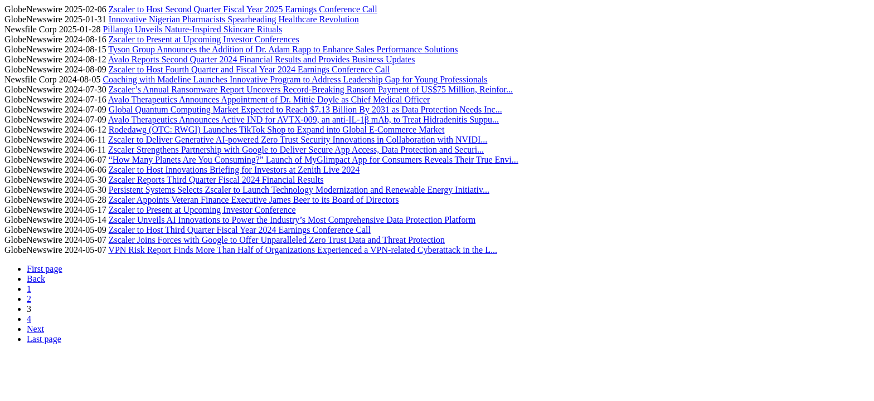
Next (35, 329)
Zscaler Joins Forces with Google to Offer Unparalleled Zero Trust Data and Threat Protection (277, 239)
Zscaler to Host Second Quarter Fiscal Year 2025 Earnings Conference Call (243, 9)
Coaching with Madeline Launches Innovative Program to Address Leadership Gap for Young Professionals (295, 79)
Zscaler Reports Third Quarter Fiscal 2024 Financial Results (216, 179)
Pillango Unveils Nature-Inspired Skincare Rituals (192, 29)
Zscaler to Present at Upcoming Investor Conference (202, 209)
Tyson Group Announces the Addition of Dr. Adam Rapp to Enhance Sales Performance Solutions (283, 49)
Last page (44, 339)
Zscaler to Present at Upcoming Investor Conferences (204, 39)
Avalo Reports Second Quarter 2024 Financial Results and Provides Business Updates (261, 59)
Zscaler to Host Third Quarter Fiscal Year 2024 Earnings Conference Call (240, 229)
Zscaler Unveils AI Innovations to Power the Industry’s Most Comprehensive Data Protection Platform (292, 219)
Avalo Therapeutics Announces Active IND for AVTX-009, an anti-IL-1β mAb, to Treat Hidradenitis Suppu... (303, 119)
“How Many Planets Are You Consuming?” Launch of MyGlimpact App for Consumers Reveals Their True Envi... (313, 159)
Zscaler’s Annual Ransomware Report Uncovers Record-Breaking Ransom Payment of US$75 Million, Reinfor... (311, 89)
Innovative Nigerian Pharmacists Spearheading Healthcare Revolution (234, 19)
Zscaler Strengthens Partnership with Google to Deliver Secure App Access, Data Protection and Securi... (296, 149)
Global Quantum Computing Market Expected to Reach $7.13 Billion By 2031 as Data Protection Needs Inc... (305, 109)
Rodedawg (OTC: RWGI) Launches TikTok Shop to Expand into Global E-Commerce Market (277, 129)
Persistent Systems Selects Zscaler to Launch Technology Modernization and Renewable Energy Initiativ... (299, 189)
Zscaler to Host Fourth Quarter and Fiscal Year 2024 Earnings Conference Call (249, 69)
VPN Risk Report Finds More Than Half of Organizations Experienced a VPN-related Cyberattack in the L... (302, 250)
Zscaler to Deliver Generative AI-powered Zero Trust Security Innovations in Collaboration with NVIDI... (297, 139)
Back (36, 278)
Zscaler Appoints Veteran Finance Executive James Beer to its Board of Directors (254, 199)
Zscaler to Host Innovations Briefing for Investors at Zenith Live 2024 (234, 169)
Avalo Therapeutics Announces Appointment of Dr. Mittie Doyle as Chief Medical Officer (269, 99)
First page (44, 268)
